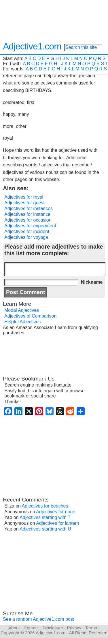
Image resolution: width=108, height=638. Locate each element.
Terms (91, 627)
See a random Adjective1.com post (38, 619)
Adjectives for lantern (57, 523)
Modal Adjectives (21, 310)
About (14, 627)
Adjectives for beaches (45, 506)
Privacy (74, 627)
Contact (31, 627)
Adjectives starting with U (45, 528)
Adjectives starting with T (45, 517)
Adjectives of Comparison (30, 316)
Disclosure (53, 627)
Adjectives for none (55, 511)
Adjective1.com (32, 46)
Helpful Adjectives (22, 321)
